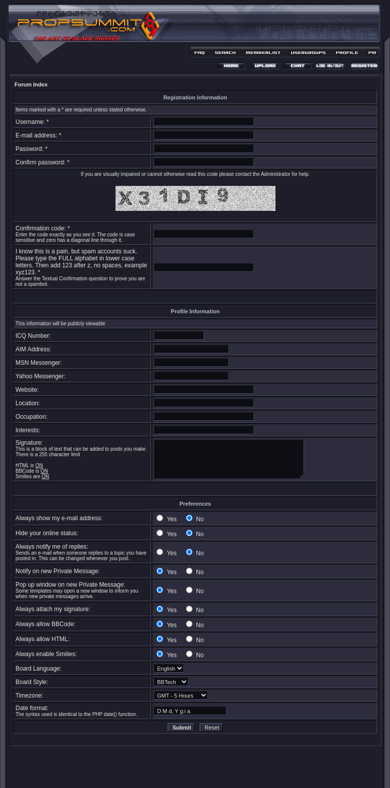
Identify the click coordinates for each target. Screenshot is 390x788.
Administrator (275, 174)
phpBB (177, 766)
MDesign (230, 772)
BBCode (25, 471)
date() (110, 714)
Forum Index (31, 84)
